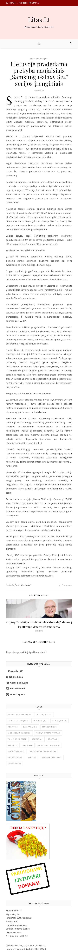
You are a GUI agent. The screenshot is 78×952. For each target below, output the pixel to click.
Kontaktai (34, 3)
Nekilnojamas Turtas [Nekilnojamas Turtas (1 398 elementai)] (48, 733)
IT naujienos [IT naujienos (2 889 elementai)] (59, 721)
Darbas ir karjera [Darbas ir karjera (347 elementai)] (18, 721)
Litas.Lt (39, 19)
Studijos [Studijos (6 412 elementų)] (13, 745)
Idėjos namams (13, 932)
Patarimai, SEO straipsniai (19, 917)
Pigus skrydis (12, 914)
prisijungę (14, 652)
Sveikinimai (11, 921)
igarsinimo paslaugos (16, 924)
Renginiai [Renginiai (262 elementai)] (37, 739)
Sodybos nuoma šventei (18, 928)
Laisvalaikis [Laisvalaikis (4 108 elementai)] (30, 727)
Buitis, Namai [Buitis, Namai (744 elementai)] (44, 715)
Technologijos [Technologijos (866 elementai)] (16, 751)
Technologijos (39, 58)
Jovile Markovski (23, 585)
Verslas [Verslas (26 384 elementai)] (32, 757)
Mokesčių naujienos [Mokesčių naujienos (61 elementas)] (19, 733)
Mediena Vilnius (14, 910)
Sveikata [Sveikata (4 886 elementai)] (28, 745)
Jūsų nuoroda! (17, 935)
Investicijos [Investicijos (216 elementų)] (40, 721)
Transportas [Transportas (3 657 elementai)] (15, 757)
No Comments (65, 585)
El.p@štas (10, 3)
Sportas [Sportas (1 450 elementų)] (52, 739)
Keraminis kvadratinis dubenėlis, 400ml (26, 948)
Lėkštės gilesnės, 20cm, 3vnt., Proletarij (26, 945)
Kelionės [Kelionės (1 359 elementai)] (13, 727)
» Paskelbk (22, 3)
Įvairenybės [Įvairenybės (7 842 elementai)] (14, 763)
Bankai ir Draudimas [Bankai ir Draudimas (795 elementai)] (19, 715)
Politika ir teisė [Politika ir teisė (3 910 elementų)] (17, 739)
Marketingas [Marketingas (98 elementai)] (49, 727)
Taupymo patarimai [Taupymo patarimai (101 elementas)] (49, 745)
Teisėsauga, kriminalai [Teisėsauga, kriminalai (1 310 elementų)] (43, 751)
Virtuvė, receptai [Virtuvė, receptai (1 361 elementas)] (51, 757)
